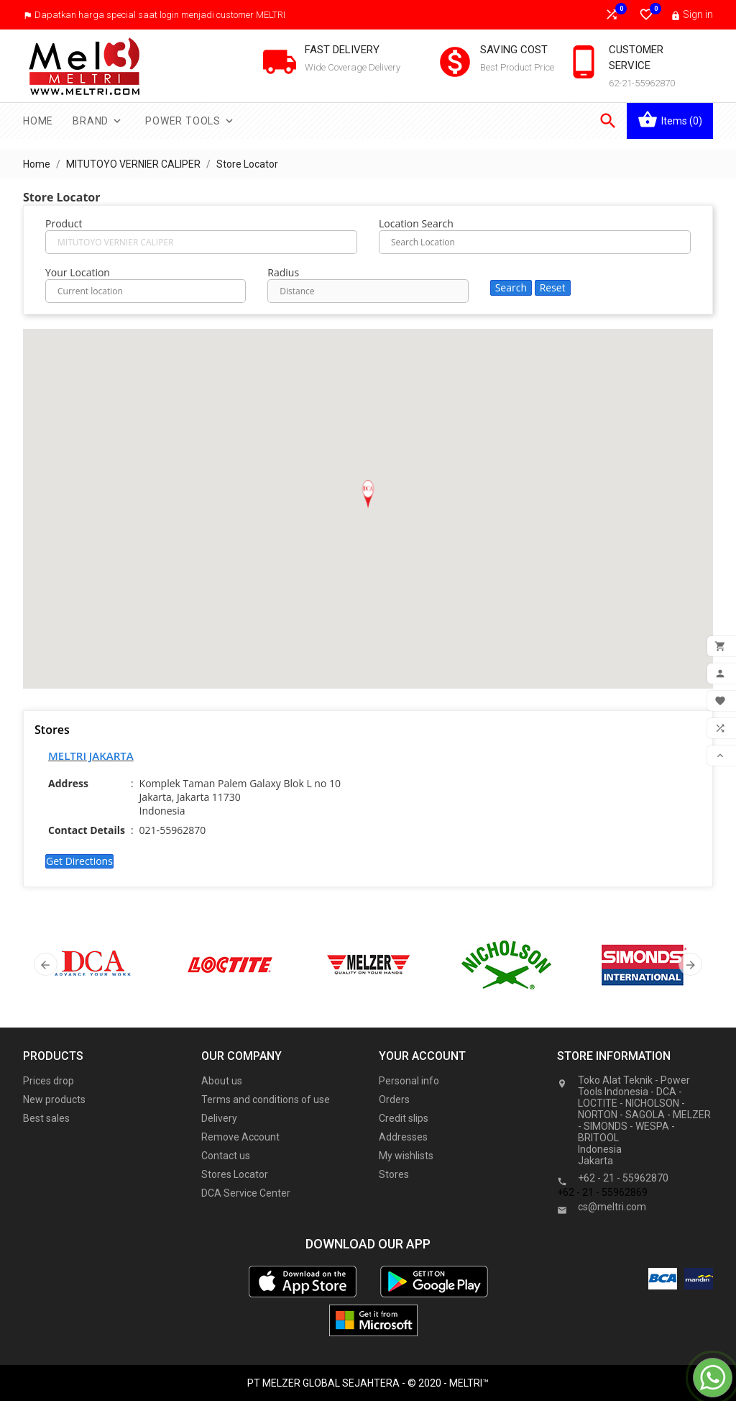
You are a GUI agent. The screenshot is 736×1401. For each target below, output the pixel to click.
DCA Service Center (245, 1193)
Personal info (409, 1081)
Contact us (225, 1155)
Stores (394, 1174)
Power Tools (190, 121)
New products (54, 1099)
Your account (422, 1056)
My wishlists (406, 1155)
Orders (394, 1099)
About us (221, 1081)
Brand (98, 121)
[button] (368, 494)
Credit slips (403, 1118)
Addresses (403, 1137)
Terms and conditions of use (265, 1099)
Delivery (219, 1118)
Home (38, 121)
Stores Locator (234, 1174)
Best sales (46, 1118)
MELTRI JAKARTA (91, 755)
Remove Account (240, 1137)
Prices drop (48, 1081)
